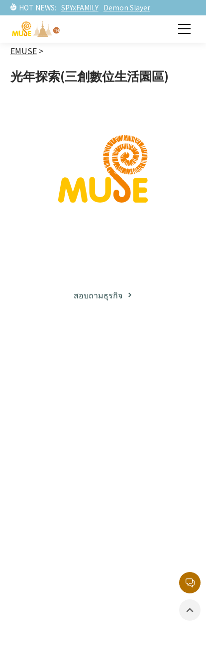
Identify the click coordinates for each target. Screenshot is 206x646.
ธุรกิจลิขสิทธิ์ (40, 386)
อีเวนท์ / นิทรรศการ (52, 540)
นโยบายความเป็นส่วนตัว (149, 569)
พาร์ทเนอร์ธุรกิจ (46, 403)
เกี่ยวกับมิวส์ (38, 369)
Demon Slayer (126, 7)
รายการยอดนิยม (147, 444)
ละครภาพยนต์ (143, 427)
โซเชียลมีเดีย (40, 420)
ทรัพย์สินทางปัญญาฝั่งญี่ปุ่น (152, 375)
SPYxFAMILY (80, 7)
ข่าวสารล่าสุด (42, 506)
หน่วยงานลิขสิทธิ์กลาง (148, 541)
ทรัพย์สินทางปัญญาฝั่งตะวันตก (152, 404)
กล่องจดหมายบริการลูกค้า (154, 512)
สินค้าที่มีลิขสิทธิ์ (46, 557)
